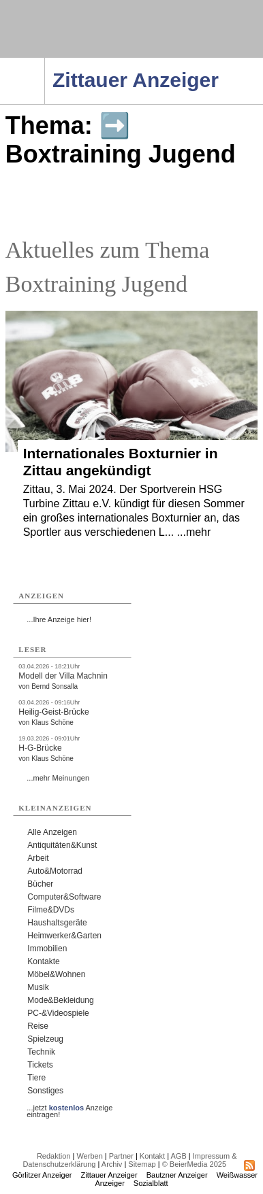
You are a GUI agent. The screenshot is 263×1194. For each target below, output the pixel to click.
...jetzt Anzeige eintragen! (69, 1107)
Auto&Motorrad (54, 871)
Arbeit (37, 858)
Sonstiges (45, 1090)
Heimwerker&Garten (64, 935)
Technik (41, 1051)
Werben (89, 1156)
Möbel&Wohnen (56, 974)
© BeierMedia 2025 (194, 1164)
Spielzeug (45, 1039)
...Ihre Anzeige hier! (59, 619)
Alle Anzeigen (52, 832)
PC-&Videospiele (58, 1013)
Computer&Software (64, 896)
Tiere (36, 1077)
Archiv (112, 1164)
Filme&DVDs (50, 909)
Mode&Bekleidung (60, 1000)
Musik (37, 987)
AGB (179, 1156)
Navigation (44, 62)
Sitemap (141, 1164)
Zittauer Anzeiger (109, 1175)
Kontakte (43, 961)
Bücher (40, 884)
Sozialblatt (151, 1183)
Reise (37, 1026)
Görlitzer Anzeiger (42, 1175)
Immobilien (47, 948)
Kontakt (152, 1156)
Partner (121, 1156)
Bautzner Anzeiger (177, 1175)
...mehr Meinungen (58, 777)
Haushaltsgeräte (57, 922)
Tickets (40, 1064)
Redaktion (54, 1156)
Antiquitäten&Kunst (62, 845)
